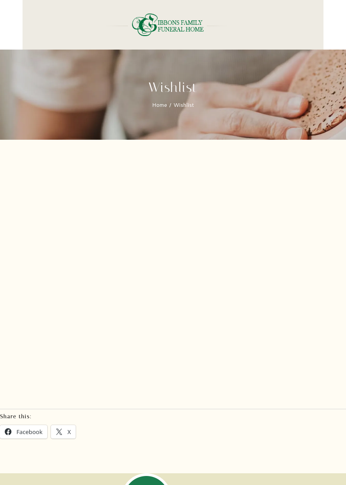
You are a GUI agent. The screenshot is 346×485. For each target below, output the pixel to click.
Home (159, 105)
